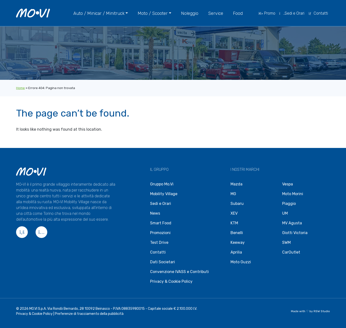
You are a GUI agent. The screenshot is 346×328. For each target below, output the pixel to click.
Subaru (237, 203)
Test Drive (159, 242)
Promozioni (160, 232)
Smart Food (160, 223)
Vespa (287, 184)
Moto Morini (292, 193)
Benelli (237, 232)
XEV (234, 213)
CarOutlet (291, 252)
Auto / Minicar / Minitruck (99, 13)
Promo (267, 13)
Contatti (318, 13)
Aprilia (236, 252)
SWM (286, 242)
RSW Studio (322, 311)
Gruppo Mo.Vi (161, 184)
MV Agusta (292, 223)
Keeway (238, 242)
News (155, 213)
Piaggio (289, 203)
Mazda (236, 184)
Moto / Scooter (153, 13)
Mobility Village (163, 193)
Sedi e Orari (291, 13)
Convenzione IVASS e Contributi (179, 271)
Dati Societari (162, 262)
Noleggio (189, 13)
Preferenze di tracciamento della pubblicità (89, 314)
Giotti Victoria (295, 232)
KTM (234, 223)
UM (285, 213)
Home (20, 88)
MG (233, 193)
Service (215, 13)
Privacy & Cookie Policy (171, 281)
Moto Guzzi (241, 262)
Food (238, 13)
